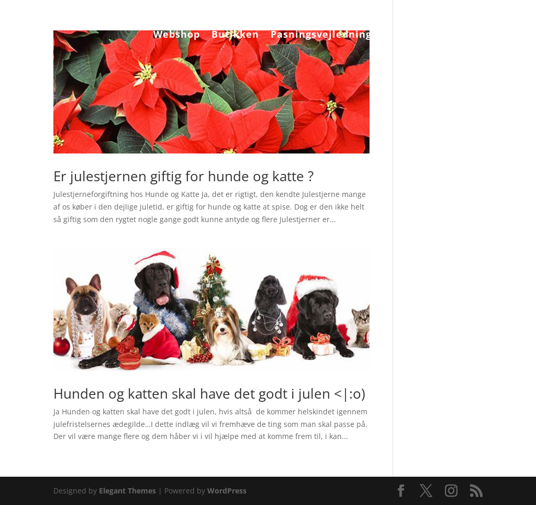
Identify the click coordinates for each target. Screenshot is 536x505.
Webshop (176, 35)
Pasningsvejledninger (327, 35)
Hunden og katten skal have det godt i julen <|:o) (209, 393)
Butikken (235, 35)
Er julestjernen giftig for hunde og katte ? (183, 176)
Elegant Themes (127, 491)
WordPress (227, 491)
